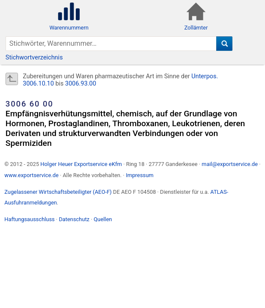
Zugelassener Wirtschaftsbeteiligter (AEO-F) (58, 192)
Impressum (140, 175)
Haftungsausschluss (29, 219)
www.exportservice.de (31, 175)
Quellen (103, 219)
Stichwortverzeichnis (34, 57)
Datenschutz (74, 219)
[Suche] (224, 43)
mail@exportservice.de (230, 164)
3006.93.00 (80, 83)
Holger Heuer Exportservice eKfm (81, 164)
